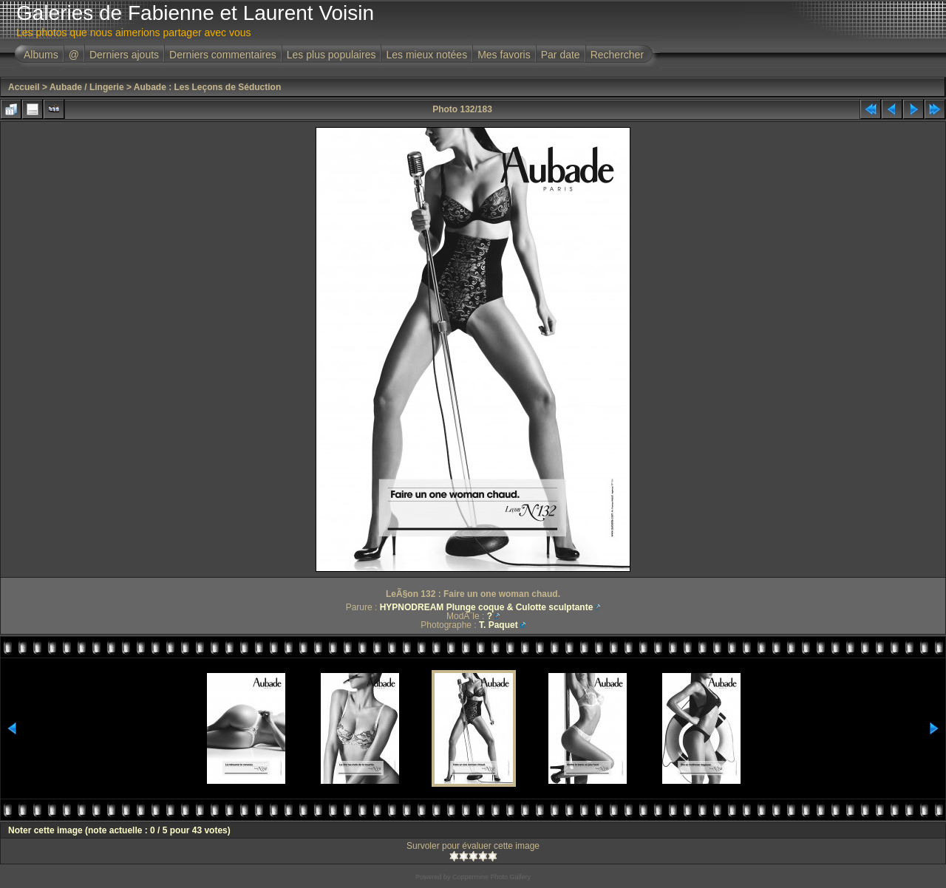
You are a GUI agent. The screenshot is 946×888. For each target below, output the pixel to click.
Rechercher (617, 55)
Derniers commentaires (222, 55)
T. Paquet (498, 625)
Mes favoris (504, 55)
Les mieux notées (426, 55)
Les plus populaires (331, 55)
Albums (41, 55)
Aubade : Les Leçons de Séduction (207, 87)
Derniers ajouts (124, 55)
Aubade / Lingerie (87, 87)
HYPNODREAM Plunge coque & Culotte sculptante (486, 607)
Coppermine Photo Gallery (491, 877)
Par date (560, 55)
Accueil (24, 87)
